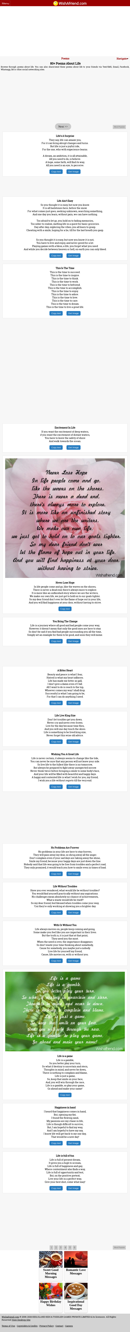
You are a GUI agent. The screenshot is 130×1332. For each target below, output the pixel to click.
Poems (65, 58)
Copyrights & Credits (27, 1325)
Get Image (73, 171)
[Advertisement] (65, 31)
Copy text (56, 171)
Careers (69, 1325)
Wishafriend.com (10, 1316)
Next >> (63, 126)
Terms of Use (8, 1325)
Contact (59, 1325)
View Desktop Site (21, 1319)
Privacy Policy (46, 1325)
